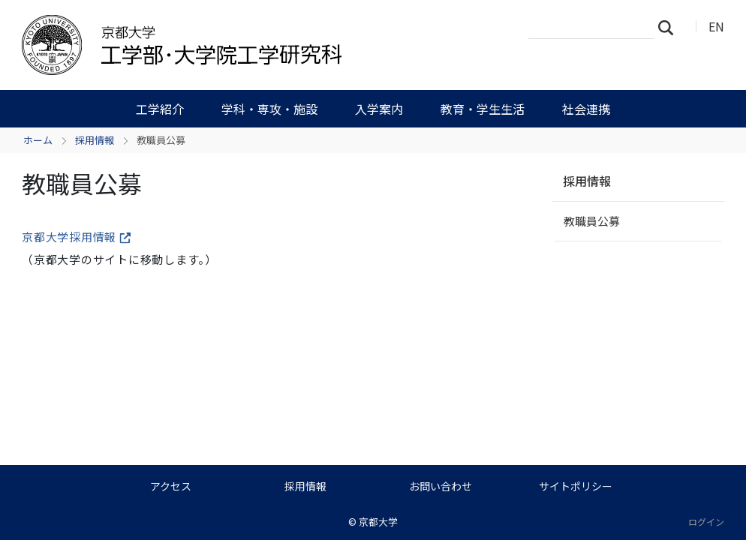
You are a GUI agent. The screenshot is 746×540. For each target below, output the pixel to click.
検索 (670, 27)
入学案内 (379, 109)
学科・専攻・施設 (269, 109)
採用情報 (94, 140)
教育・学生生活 (483, 109)
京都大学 (378, 521)
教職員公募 (592, 221)
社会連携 (586, 109)
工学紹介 (160, 109)
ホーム (38, 140)
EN (716, 26)
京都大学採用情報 (76, 236)
